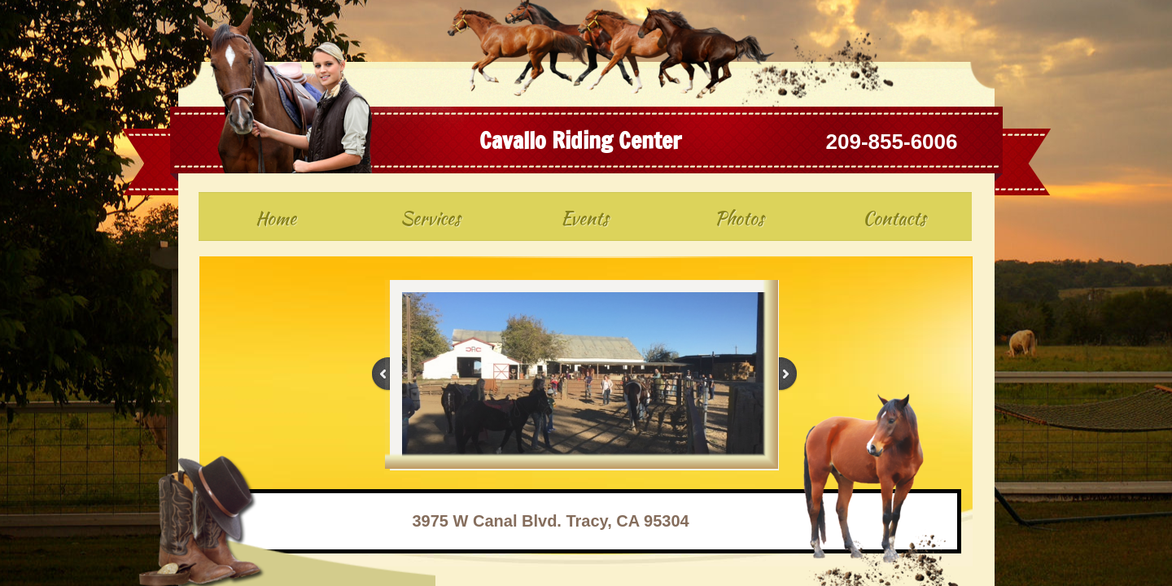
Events (585, 218)
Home (276, 218)
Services (430, 218)
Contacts (894, 218)
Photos (739, 218)
